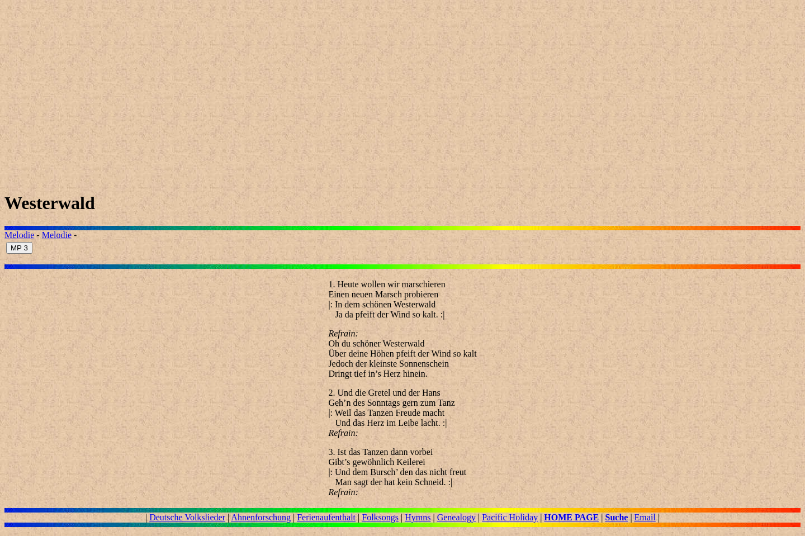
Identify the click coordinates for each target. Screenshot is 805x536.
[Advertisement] (339, 93)
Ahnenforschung (261, 517)
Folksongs (380, 517)
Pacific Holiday (510, 517)
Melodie (19, 235)
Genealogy (456, 517)
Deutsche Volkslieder (187, 517)
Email (645, 517)
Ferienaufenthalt (326, 517)
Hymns (417, 517)
